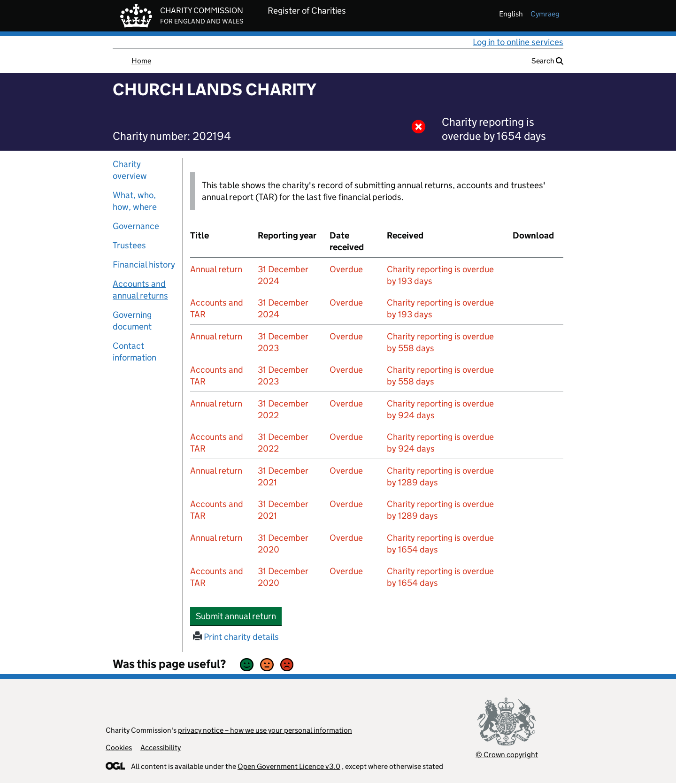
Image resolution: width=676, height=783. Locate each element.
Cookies (119, 747)
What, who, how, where (135, 201)
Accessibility (160, 747)
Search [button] (547, 60)
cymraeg (545, 13)
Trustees (129, 245)
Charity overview (130, 170)
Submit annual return (239, 616)
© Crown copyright (507, 754)
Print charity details (236, 636)
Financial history (144, 264)
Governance (136, 226)
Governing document (132, 320)
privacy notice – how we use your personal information (265, 730)
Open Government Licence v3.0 (289, 766)
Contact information (134, 351)
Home (141, 60)
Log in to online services (518, 42)
